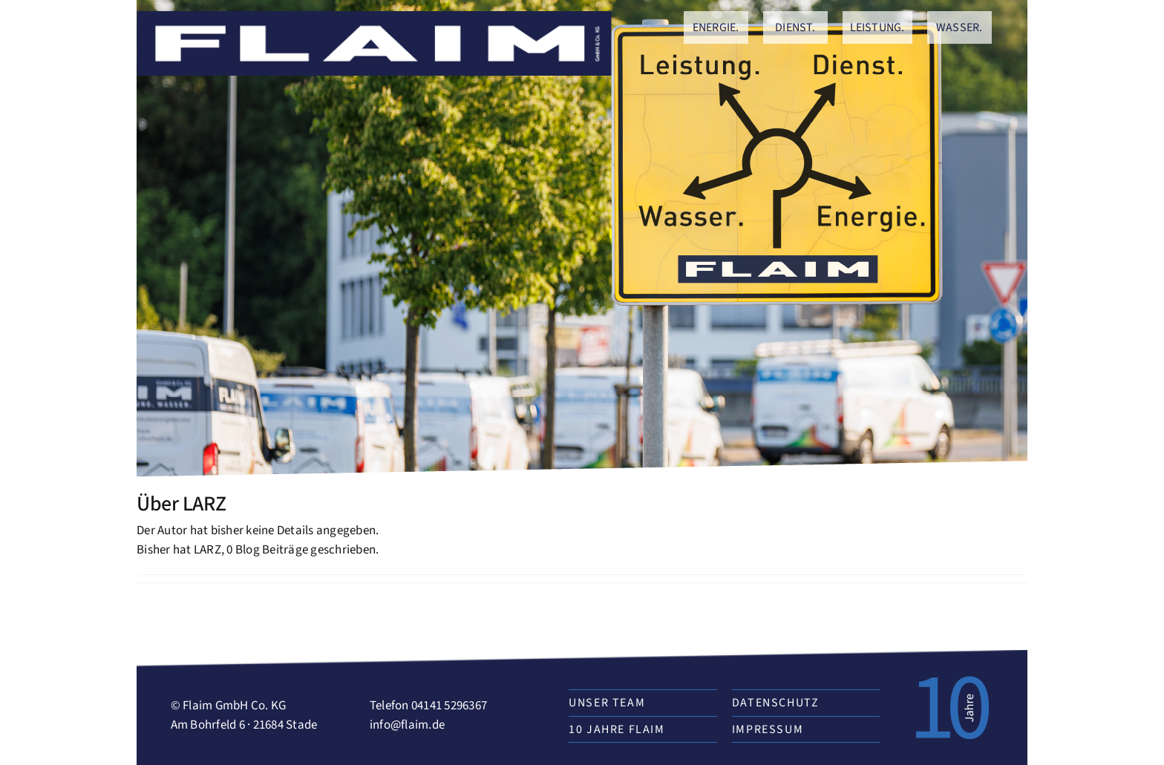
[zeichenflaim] (374, 17)
